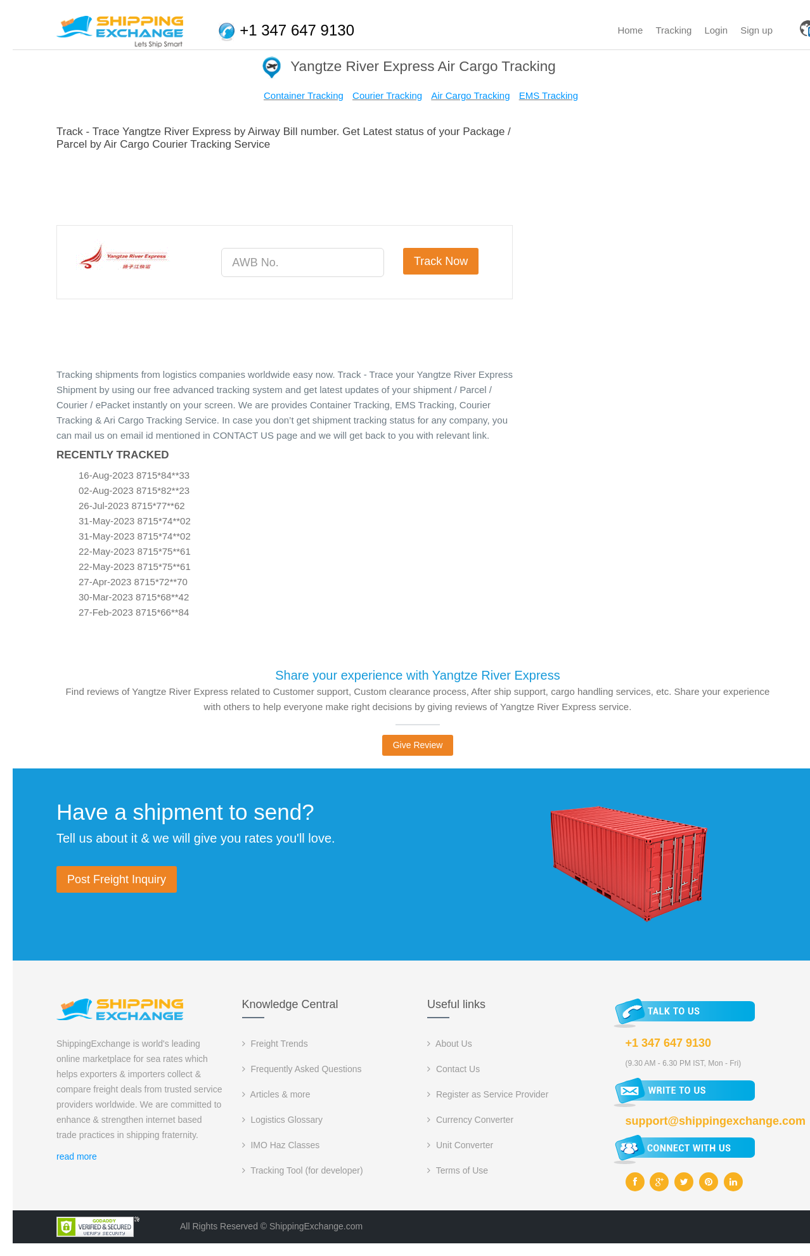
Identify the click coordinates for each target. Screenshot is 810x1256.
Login (716, 30)
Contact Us (453, 1069)
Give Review (418, 745)
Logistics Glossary (282, 1120)
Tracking (673, 30)
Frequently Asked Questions (302, 1069)
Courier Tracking (387, 95)
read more (76, 1156)
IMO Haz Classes (281, 1145)
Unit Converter (460, 1145)
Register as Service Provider (487, 1094)
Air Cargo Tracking (470, 95)
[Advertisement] (287, 185)
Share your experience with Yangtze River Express (417, 675)
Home (630, 30)
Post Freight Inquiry (116, 879)
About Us (449, 1044)
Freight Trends (275, 1044)
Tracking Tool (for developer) (302, 1170)
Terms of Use (457, 1170)
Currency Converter (470, 1120)
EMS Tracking (548, 95)
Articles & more (276, 1094)
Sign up (756, 30)
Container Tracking (304, 95)
